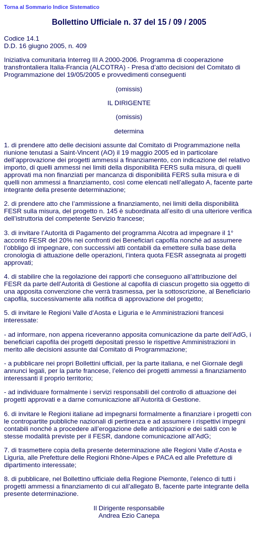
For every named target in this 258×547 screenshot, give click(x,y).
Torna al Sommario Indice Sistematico (51, 7)
